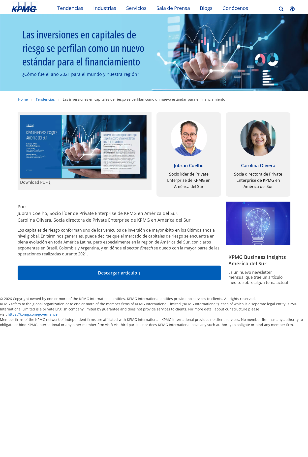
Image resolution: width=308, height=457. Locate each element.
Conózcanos (67, 378)
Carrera (63, 369)
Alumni (20, 360)
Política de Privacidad (108, 401)
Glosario (185, 339)
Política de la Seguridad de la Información (26, 408)
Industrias (104, 8)
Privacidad (48, 339)
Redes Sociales (26, 393)
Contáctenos (112, 360)
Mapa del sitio (125, 339)
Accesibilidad (84, 339)
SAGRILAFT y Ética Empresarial (114, 415)
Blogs (206, 8)
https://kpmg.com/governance (33, 314)
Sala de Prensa (173, 8)
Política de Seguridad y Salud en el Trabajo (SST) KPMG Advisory (73, 394)
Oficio (18, 339)
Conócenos (235, 8)
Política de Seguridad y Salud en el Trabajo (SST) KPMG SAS (29, 376)
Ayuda (158, 339)
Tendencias (70, 8)
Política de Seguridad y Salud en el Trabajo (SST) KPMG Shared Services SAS (115, 379)
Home (23, 99)
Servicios (136, 8)
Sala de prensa (71, 360)
